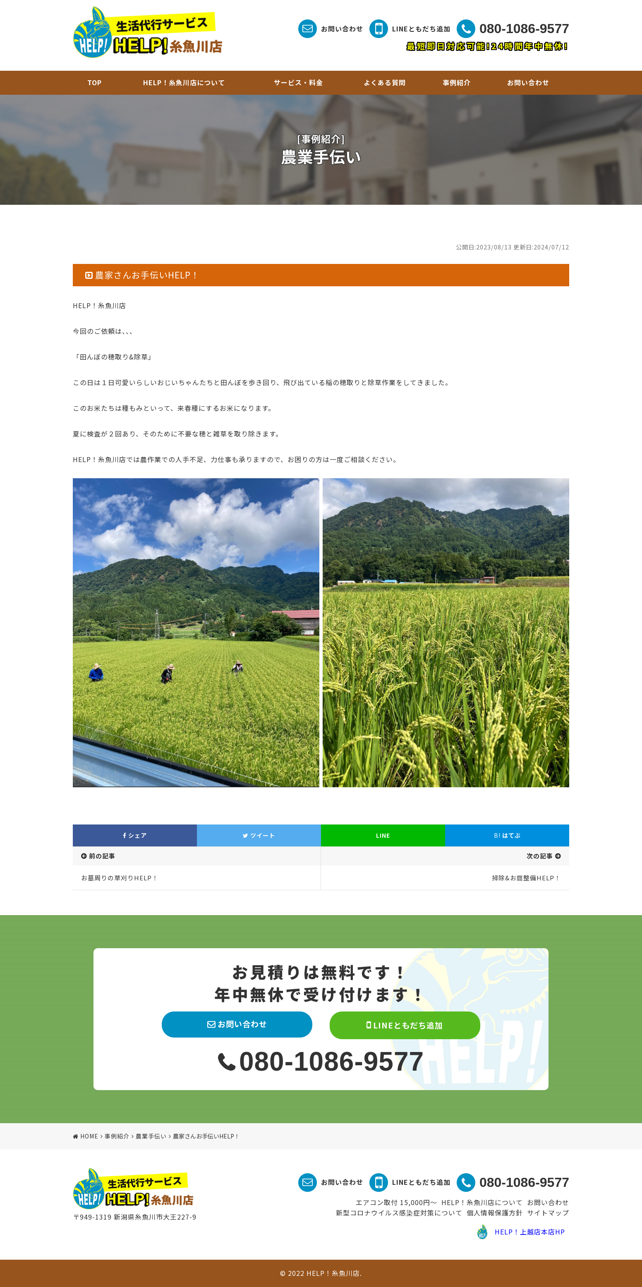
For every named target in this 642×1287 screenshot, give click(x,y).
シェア (135, 835)
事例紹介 (457, 82)
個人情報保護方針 (495, 1212)
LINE (383, 835)
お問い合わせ (342, 29)
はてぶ (507, 835)
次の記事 (540, 855)
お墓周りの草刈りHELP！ (119, 877)
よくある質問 (385, 82)
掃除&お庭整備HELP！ (526, 877)
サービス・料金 (298, 82)
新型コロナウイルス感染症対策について (399, 1212)
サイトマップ (548, 1212)
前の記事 (102, 855)
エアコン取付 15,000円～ (396, 1202)
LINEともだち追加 (421, 29)
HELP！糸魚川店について (184, 82)
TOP (94, 82)
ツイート (259, 835)
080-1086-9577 (524, 28)
